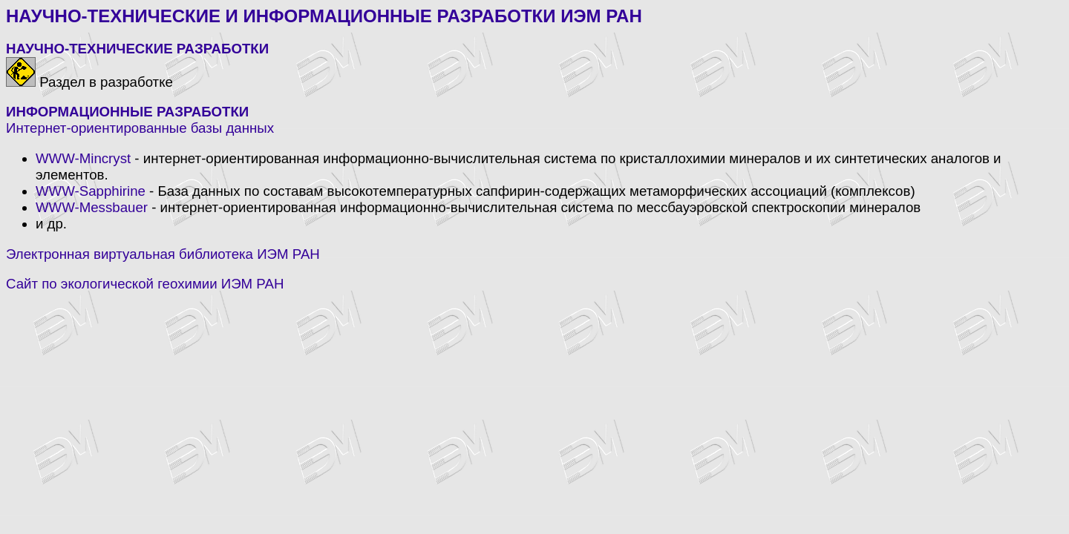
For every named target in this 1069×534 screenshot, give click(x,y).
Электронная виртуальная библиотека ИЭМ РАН (163, 254)
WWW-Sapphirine (91, 191)
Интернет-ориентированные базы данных (140, 128)
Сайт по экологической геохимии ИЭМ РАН (145, 283)
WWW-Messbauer (92, 207)
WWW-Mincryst (83, 158)
